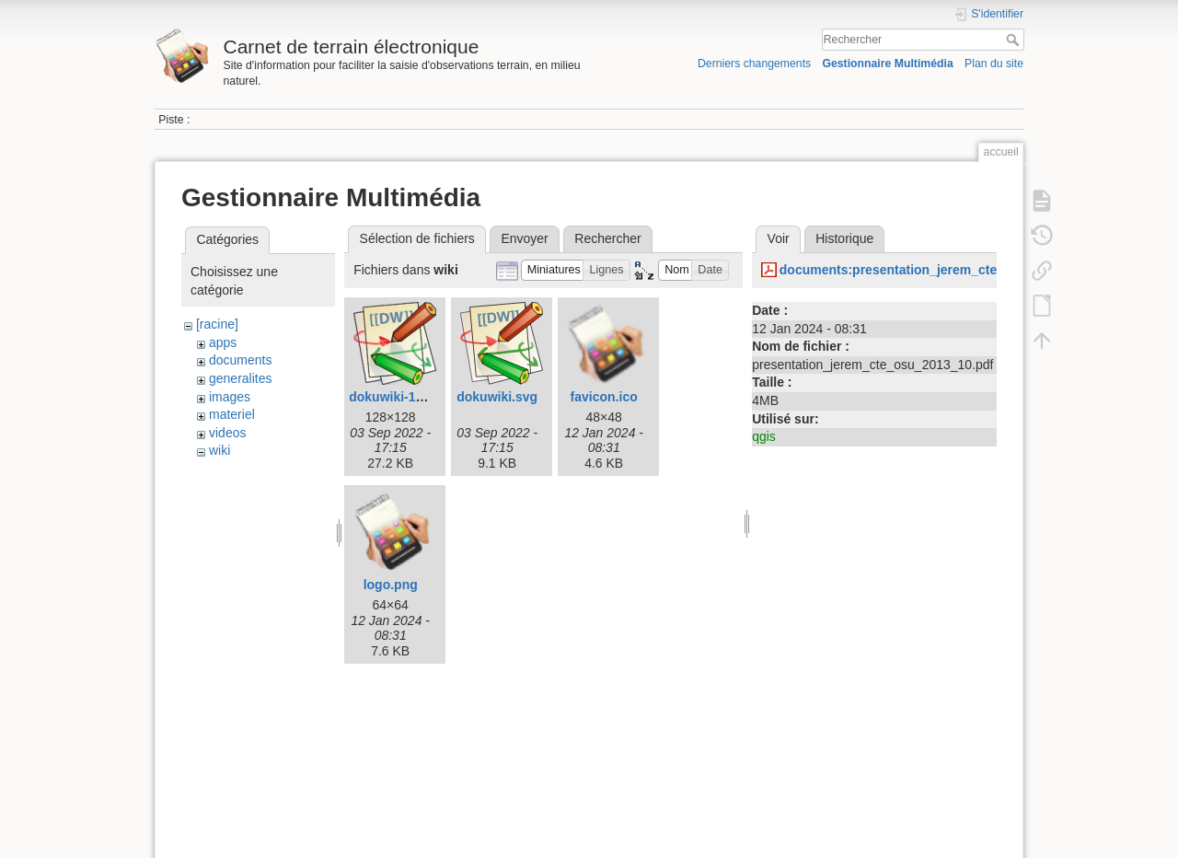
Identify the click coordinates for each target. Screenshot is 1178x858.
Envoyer (524, 238)
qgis (764, 436)
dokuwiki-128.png (402, 396)
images (229, 396)
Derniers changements (754, 63)
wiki (219, 450)
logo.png (391, 584)
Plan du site (993, 63)
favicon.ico (604, 396)
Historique (844, 238)
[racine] (217, 324)
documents (240, 360)
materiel (232, 414)
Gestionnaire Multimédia (887, 63)
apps (223, 342)
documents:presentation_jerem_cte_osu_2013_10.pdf (944, 269)
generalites (240, 378)
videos (227, 432)
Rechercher (1014, 39)
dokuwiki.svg (496, 396)
